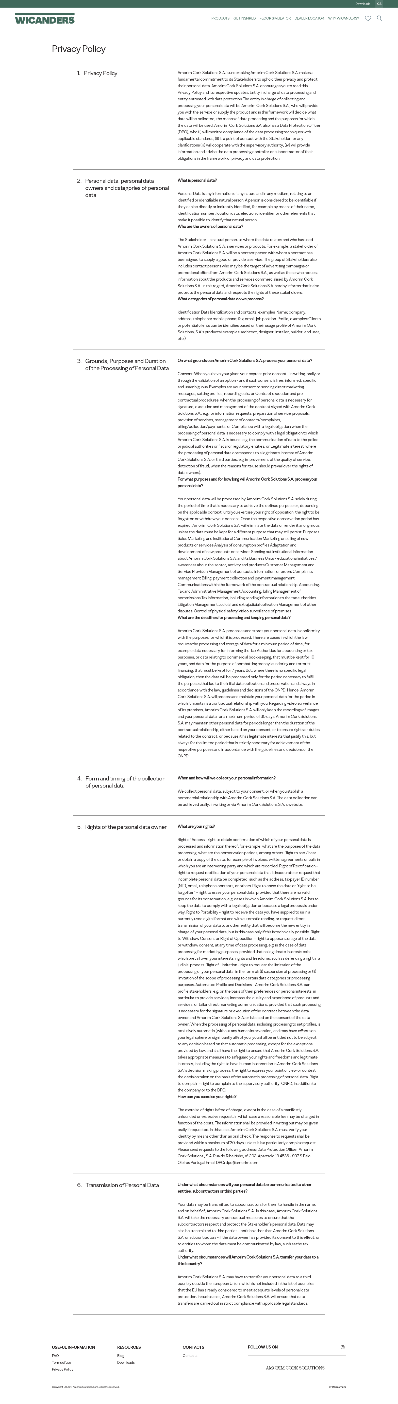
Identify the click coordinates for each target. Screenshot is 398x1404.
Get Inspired (244, 18)
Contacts (190, 1366)
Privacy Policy (64, 1380)
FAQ (56, 1366)
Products (220, 18)
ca (379, 4)
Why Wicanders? (343, 18)
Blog (121, 1366)
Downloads (362, 4)
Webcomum (338, 1397)
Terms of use (62, 1373)
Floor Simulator (275, 18)
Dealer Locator (309, 18)
